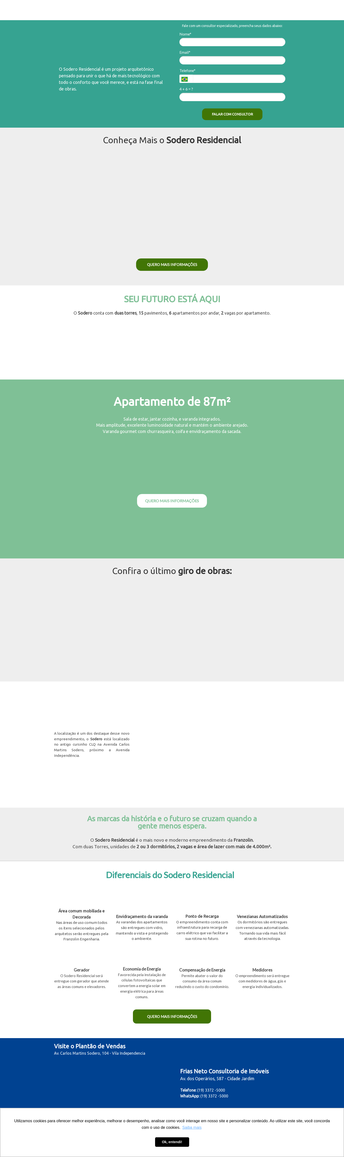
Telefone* (187, 70)
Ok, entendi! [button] (172, 1142)
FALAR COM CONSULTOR (232, 114)
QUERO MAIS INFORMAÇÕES (172, 264)
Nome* (185, 34)
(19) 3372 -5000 (214, 1096)
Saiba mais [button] (192, 1127)
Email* (184, 52)
